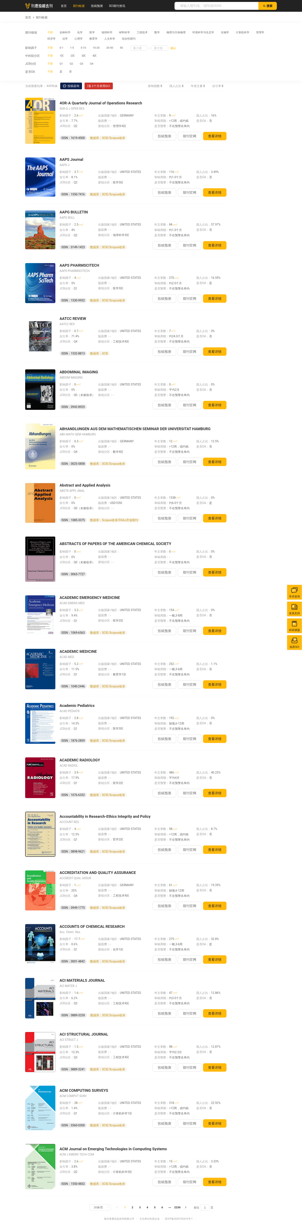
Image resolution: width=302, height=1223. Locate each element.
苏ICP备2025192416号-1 (179, 1218)
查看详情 (214, 136)
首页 (64, 6)
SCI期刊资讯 (117, 6)
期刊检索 (79, 6)
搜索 (267, 6)
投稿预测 (97, 6)
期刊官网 (189, 136)
